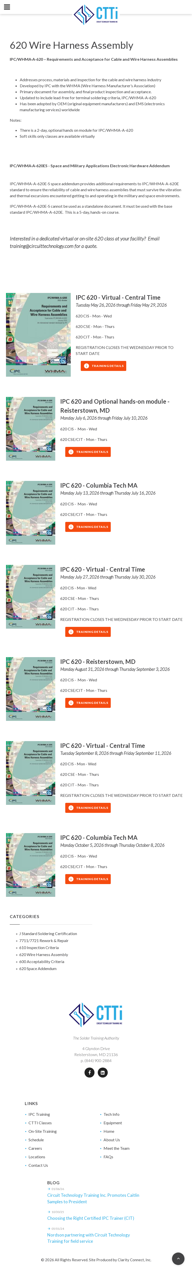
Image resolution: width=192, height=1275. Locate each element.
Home (109, 1131)
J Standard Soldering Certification (48, 933)
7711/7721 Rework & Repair (43, 940)
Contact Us (38, 1165)
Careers (35, 1148)
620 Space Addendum (37, 968)
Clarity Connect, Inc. (134, 1260)
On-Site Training (42, 1131)
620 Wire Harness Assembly (43, 954)
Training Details (104, 366)
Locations (36, 1156)
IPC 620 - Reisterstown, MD (98, 661)
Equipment (113, 1122)
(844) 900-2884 (98, 1060)
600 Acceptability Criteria (41, 961)
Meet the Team (117, 1148)
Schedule (36, 1139)
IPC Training (39, 1114)
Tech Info (112, 1114)
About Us (112, 1139)
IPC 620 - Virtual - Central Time (118, 297)
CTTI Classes (40, 1122)
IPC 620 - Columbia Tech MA (99, 485)
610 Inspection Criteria (39, 947)
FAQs (108, 1156)
